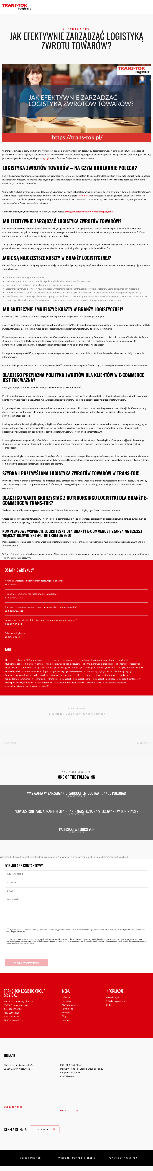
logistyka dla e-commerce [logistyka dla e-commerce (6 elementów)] (18, 667)
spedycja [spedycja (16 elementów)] (123, 675)
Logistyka (66, 1005)
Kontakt (66, 1024)
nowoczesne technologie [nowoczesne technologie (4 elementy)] (36, 671)
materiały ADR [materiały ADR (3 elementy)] (13, 671)
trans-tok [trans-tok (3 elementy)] (53, 678)
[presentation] (28, 957)
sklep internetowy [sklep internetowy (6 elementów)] (106, 675)
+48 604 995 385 (13, 1013)
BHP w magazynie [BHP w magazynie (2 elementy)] (34, 660)
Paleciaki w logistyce (15, 633)
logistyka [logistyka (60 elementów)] (135, 663)
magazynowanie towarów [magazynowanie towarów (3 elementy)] (130, 667)
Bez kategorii (76, 708)
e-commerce (83, 195)
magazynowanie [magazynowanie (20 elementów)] (107, 667)
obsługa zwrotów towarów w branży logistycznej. (89, 211)
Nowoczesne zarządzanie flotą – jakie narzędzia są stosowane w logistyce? (41, 620)
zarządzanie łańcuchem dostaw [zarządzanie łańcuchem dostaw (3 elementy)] (21, 686)
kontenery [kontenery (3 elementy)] (122, 663)
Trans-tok (130, 1162)
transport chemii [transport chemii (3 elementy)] (83, 678)
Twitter (77, 1162)
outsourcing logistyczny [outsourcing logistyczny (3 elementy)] (97, 671)
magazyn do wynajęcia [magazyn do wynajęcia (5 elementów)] (59, 667)
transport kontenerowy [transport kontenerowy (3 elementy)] (130, 678)
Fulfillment (67, 1013)
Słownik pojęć (112, 1002)
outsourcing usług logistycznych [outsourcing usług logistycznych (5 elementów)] (22, 675)
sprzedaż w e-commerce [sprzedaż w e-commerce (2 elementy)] (18, 678)
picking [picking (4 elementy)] (44, 675)
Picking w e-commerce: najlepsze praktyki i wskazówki (31, 593)
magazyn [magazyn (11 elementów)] (39, 667)
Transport (66, 1017)
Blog (64, 1021)
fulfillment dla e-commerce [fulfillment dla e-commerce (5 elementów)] (19, 663)
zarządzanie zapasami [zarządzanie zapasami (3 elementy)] (115, 682)
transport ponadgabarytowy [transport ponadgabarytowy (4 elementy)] (70, 682)
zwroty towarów (94, 714)
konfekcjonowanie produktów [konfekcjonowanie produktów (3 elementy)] (99, 663)
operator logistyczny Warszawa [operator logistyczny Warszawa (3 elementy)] (67, 671)
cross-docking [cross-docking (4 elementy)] (54, 660)
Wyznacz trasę (13, 1111)
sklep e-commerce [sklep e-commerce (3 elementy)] (85, 675)
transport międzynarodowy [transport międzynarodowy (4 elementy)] (19, 682)
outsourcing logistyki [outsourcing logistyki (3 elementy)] (123, 671)
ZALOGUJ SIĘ (42, 1134)
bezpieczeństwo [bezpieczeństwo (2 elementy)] (14, 660)
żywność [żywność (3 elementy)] (45, 686)
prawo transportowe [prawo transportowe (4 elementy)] (62, 675)
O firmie (66, 1002)
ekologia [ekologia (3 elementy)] (84, 660)
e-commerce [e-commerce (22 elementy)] (70, 660)
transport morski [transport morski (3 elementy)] (45, 682)
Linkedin (89, 1162)
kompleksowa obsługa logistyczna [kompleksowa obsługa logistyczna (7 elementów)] (63, 663)
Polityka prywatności (116, 1005)
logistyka (46, 158)
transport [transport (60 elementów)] (66, 678)
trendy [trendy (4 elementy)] (91, 682)
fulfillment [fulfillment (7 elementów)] (123, 660)
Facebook (64, 1162)
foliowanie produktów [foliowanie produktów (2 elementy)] (103, 660)
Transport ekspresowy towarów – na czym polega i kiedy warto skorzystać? (41, 607)
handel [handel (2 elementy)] (39, 663)
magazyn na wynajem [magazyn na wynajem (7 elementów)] (84, 667)
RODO (109, 1009)
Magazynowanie (70, 1009)
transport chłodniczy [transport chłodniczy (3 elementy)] (105, 678)
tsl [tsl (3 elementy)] (99, 682)
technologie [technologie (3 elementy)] (39, 678)
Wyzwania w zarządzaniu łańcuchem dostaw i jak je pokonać (34, 580)
